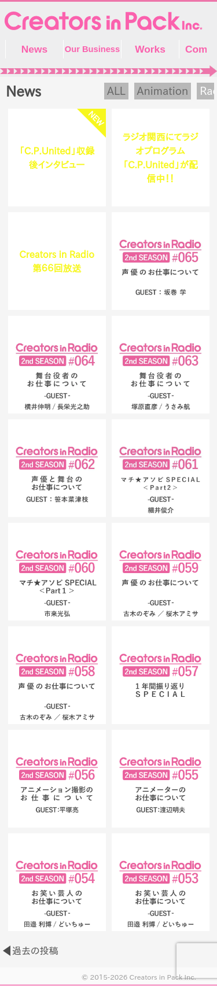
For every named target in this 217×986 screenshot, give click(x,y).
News (34, 49)
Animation (163, 91)
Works (150, 49)
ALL (116, 91)
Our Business (92, 49)
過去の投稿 (35, 950)
